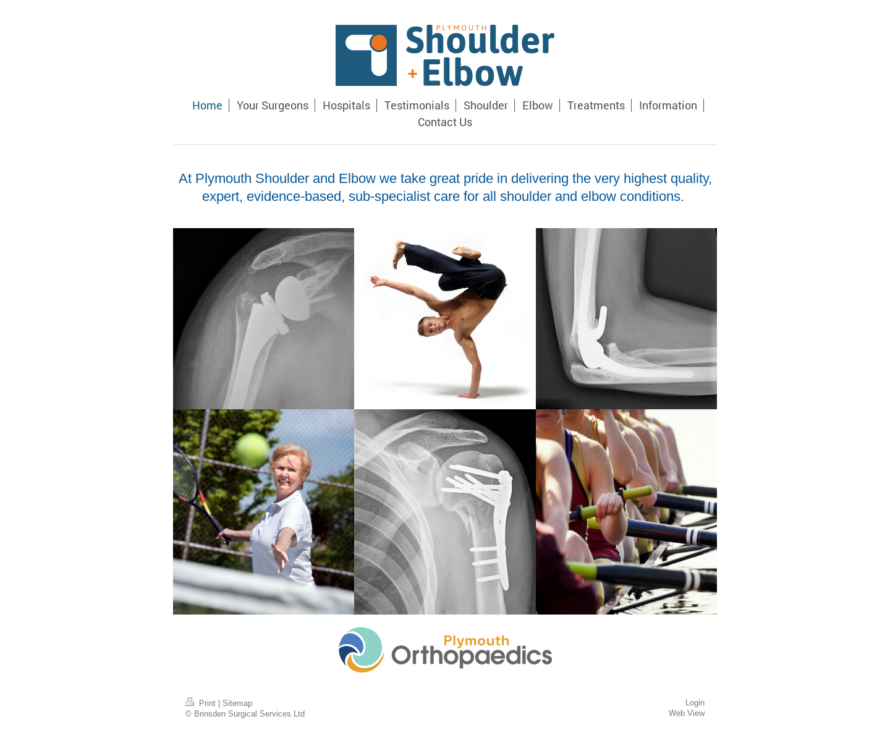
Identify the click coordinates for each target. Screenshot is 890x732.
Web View (687, 713)
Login (695, 702)
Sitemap (237, 703)
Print (201, 703)
